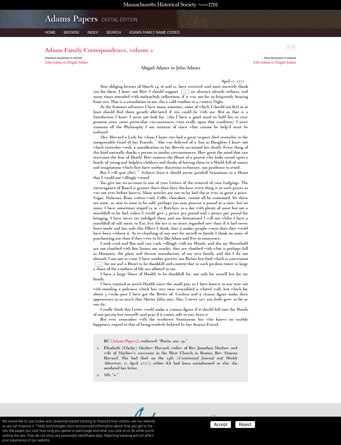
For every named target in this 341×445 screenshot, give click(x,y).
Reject (245, 424)
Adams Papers (124, 341)
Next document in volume (280, 58)
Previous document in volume (63, 58)
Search (113, 32)
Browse (71, 32)
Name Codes (154, 32)
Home (50, 32)
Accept (220, 424)
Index (93, 32)
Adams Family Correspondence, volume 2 (99, 50)
